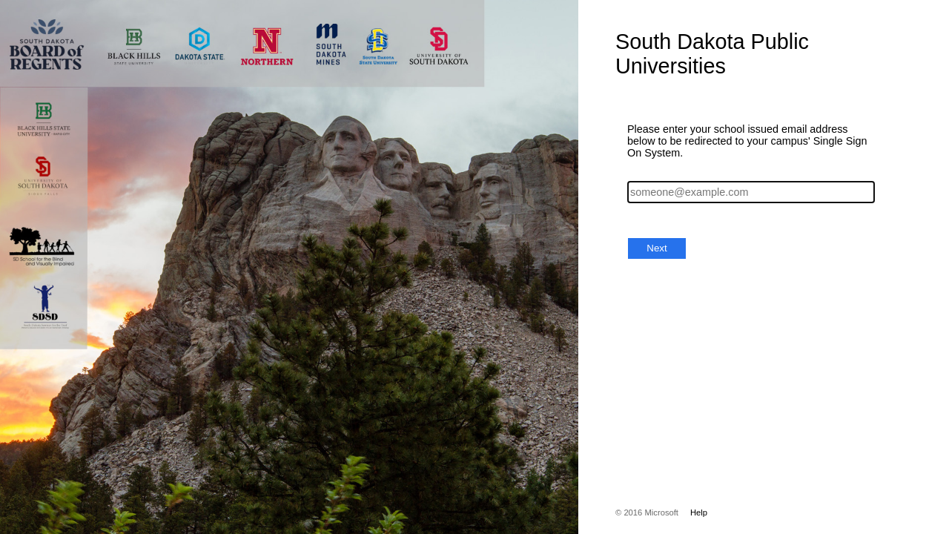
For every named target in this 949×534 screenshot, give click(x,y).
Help (698, 512)
